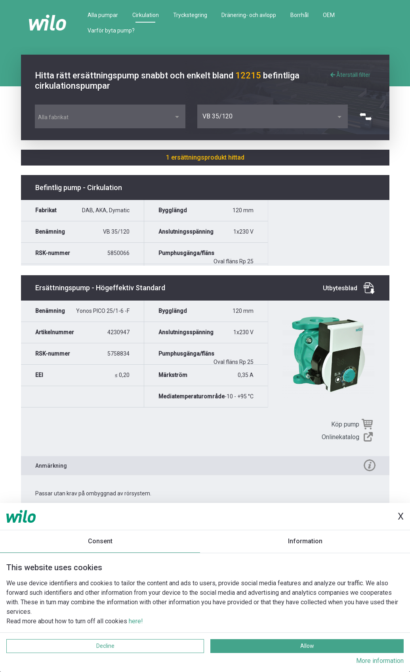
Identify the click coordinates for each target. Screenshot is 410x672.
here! (136, 621)
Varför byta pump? (111, 30)
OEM (329, 15)
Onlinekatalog (340, 437)
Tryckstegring (190, 15)
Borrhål (299, 15)
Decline (105, 646)
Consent (100, 541)
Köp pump (345, 424)
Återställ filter (350, 75)
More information (380, 660)
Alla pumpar (103, 15)
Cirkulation (145, 15)
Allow (307, 646)
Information (305, 541)
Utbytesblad (340, 288)
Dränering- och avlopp (248, 15)
